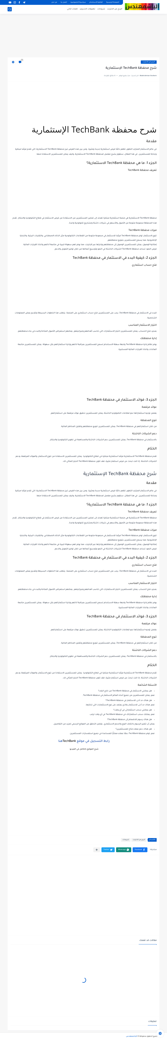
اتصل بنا (64, 2)
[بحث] (10, 9)
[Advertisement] (83, 36)
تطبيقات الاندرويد (87, 9)
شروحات (101, 9)
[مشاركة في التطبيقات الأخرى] (96, 849)
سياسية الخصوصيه (78, 2)
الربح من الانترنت (114, 9)
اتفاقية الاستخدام (96, 2)
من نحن (54, 2)
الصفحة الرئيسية (112, 2)
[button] (140, 849)
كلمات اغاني (72, 9)
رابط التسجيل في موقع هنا (83, 741)
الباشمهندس (131, 1036)
